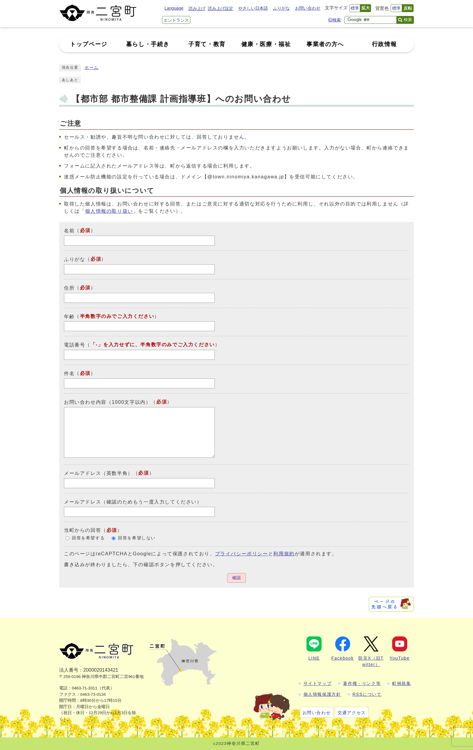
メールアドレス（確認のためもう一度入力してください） (133, 501)
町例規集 (401, 683)
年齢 (69, 316)
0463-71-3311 (84, 688)
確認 (236, 578)
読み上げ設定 (220, 8)
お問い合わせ (307, 8)
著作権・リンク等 (362, 683)
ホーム (91, 67)
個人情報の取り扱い (109, 211)
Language (174, 8)
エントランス (176, 20)
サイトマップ (317, 683)
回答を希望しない (137, 538)
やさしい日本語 (253, 8)
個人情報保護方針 (322, 694)
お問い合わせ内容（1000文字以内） (107, 402)
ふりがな (281, 8)
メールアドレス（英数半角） (98, 473)
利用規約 (283, 553)
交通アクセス (352, 712)
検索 (408, 19)
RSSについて (367, 694)
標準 (355, 8)
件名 (69, 373)
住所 (69, 287)
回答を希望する (88, 538)
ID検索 (334, 19)
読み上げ (197, 8)
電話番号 (74, 344)
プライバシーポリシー (241, 553)
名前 (69, 230)
